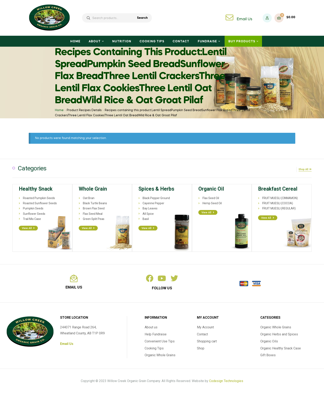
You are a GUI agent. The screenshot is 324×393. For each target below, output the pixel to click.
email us (74, 287)
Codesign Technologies (226, 380)
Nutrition (121, 41)
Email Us (244, 19)
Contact (181, 41)
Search (142, 18)
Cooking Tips (151, 41)
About (95, 41)
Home (75, 41)
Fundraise (207, 41)
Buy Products (241, 41)
